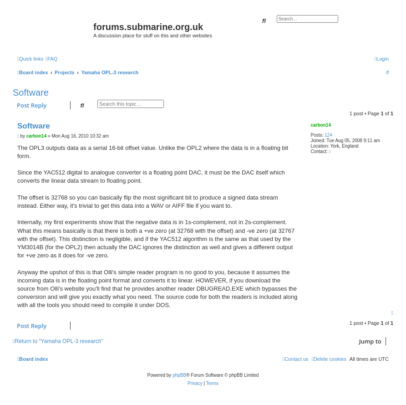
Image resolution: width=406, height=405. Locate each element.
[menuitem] (51, 58)
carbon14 (320, 125)
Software (31, 92)
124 (328, 135)
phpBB (179, 375)
